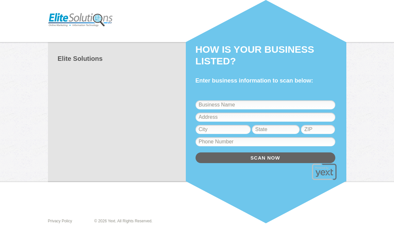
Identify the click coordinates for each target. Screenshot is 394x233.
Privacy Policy (60, 221)
